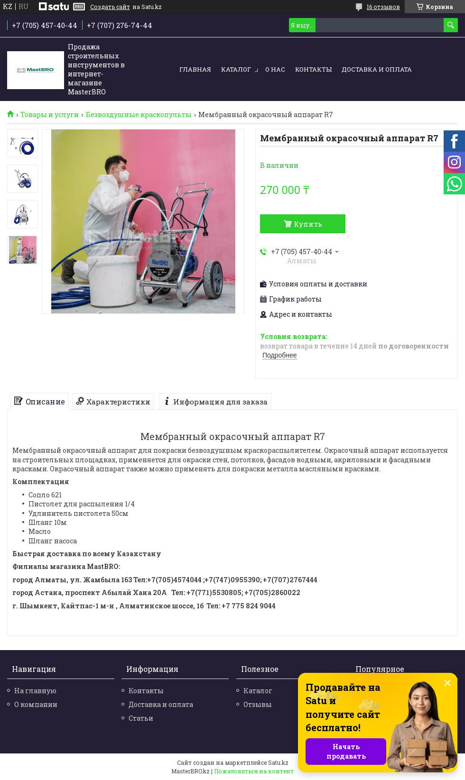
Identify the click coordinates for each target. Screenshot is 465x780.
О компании (35, 704)
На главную (35, 690)
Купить (308, 224)
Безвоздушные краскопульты (139, 114)
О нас (275, 69)
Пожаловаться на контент (254, 771)
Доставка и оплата (377, 69)
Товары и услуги (49, 114)
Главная (195, 69)
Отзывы (257, 704)
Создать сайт (110, 6)
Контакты (313, 69)
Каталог (236, 69)
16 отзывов (383, 6)
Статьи (141, 718)
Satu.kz (278, 762)
